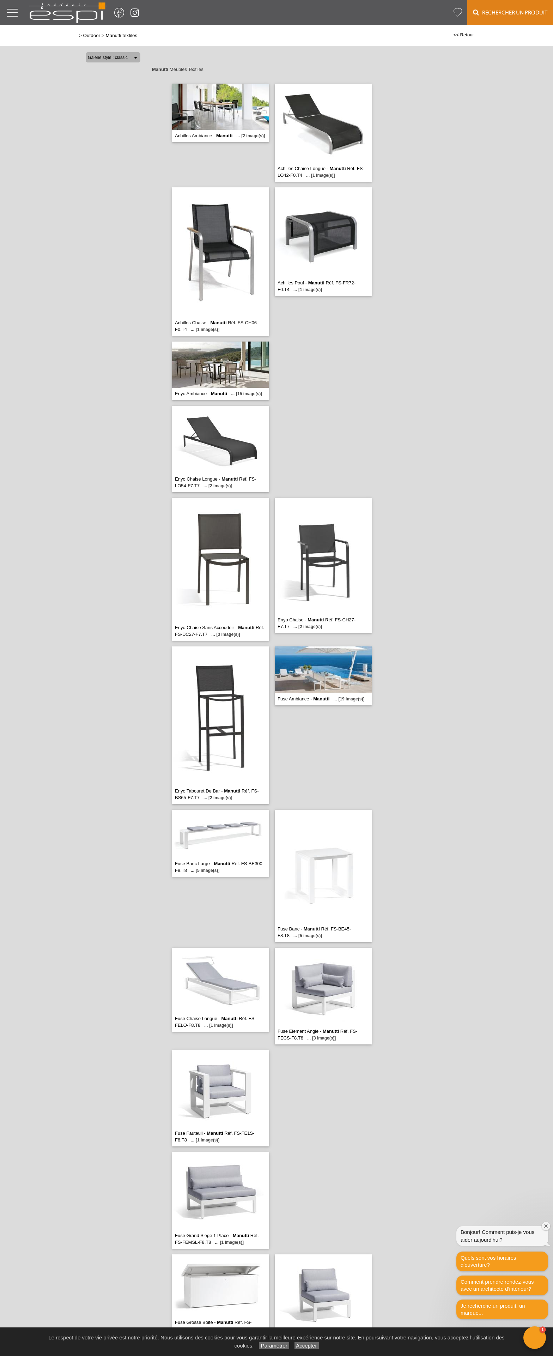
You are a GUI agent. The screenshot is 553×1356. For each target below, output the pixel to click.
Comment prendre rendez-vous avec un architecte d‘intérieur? (497, 1285)
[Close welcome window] (546, 1226)
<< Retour (463, 34)
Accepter (306, 1346)
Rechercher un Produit (510, 12)
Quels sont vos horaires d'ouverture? (488, 1261)
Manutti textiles (121, 35)
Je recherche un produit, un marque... (493, 1309)
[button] (534, 1337)
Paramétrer (273, 1346)
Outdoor (92, 35)
